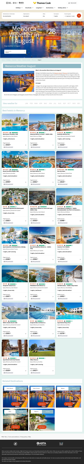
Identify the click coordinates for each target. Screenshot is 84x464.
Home (3, 60)
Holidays (8, 60)
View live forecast (52, 38)
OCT (69, 103)
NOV (74, 103)
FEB (31, 103)
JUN (50, 103)
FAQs (29, 436)
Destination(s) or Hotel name (8, 13)
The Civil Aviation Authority (38, 454)
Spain (19, 60)
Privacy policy (23, 436)
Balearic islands (26, 60)
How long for (56, 13)
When (44, 13)
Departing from (26, 13)
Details (15, 404)
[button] (15, 52)
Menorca (34, 60)
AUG (59, 103)
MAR (36, 103)
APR (40, 103)
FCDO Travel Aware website (9, 459)
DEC (78, 103)
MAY (45, 103)
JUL (54, 103)
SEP (64, 103)
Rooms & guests (68, 13)
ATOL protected (8, 147)
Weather (14, 60)
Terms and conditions (13, 436)
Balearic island (58, 73)
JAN (26, 103)
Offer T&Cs (4, 436)
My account (72, 3)
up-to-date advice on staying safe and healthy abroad (38, 458)
